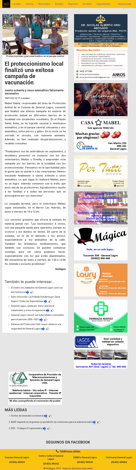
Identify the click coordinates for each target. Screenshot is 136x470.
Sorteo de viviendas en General (29, 415)
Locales (17, 4)
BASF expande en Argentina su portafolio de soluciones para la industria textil (54, 422)
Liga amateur (103, 4)
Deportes (73, 4)
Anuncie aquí (124, 4)
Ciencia (29, 4)
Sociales (87, 4)
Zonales (59, 4)
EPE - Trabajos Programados (29, 428)
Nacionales (44, 4)
